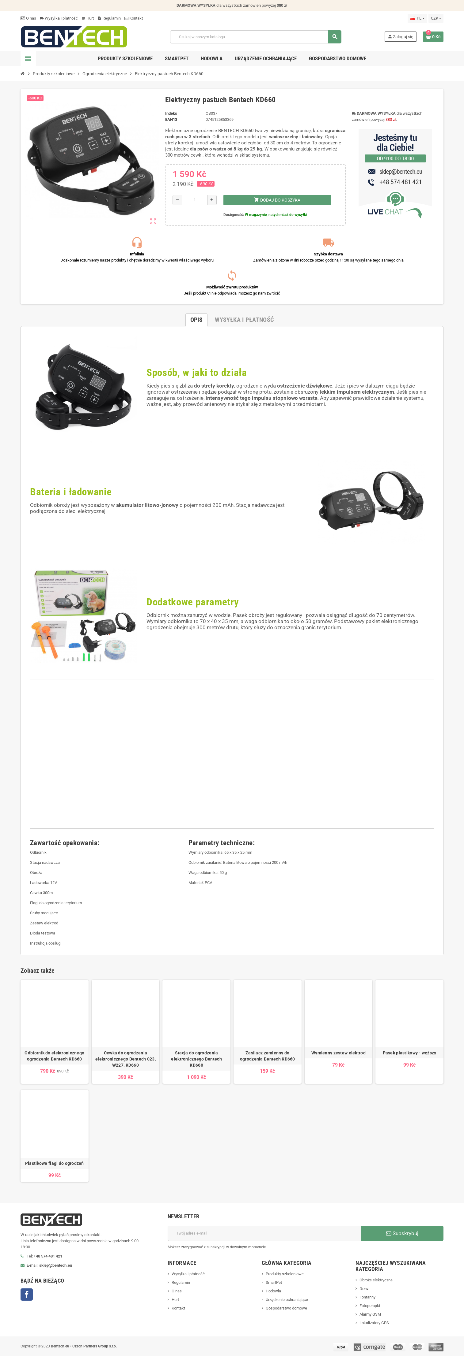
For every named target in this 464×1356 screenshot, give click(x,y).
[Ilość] (194, 200)
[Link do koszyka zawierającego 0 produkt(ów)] (433, 37)
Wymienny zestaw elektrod (338, 1052)
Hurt (88, 18)
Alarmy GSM (370, 1314)
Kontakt (133, 18)
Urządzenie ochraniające (287, 1299)
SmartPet (274, 1282)
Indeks (171, 113)
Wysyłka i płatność (59, 18)
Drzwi (364, 1288)
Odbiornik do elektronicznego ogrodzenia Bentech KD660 (54, 1055)
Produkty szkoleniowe (285, 1274)
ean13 (171, 119)
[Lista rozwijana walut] (435, 18)
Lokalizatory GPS (374, 1323)
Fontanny (367, 1297)
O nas (28, 18)
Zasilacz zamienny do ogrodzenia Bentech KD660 (267, 1055)
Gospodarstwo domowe (286, 1308)
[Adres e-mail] (264, 1233)
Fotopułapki (369, 1305)
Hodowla (273, 1291)
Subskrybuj (402, 1233)
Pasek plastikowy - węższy (409, 1052)
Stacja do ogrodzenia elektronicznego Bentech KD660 (196, 1059)
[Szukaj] (255, 36)
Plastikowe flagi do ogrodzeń (54, 1163)
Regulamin (109, 18)
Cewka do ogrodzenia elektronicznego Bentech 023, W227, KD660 (125, 1059)
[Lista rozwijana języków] (417, 18)
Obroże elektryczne (376, 1280)
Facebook (27, 1294)
